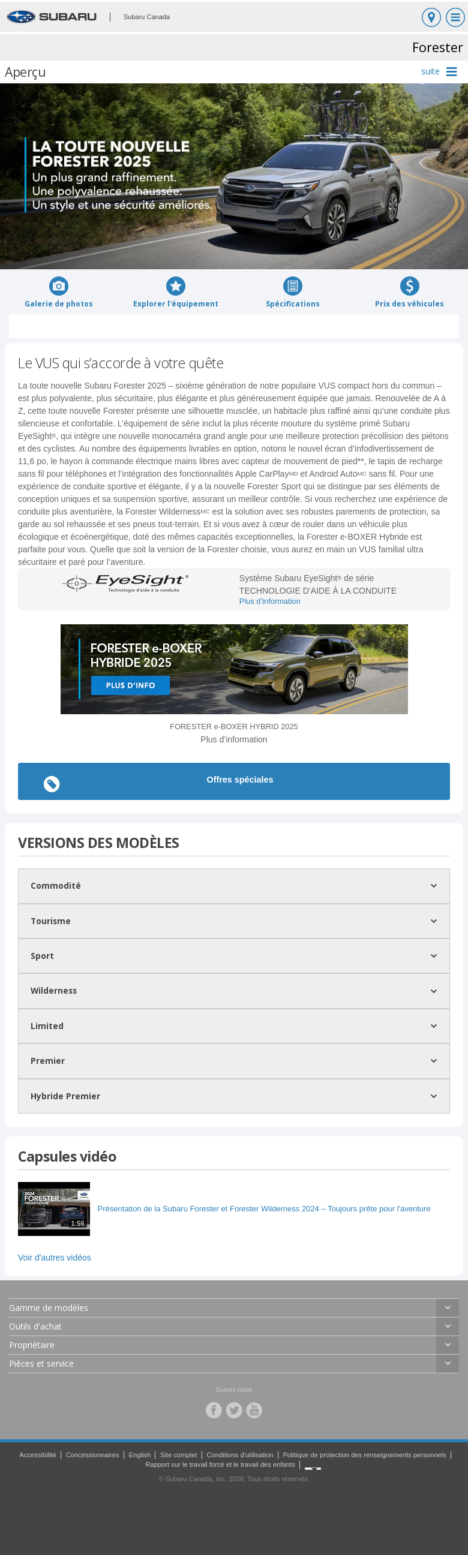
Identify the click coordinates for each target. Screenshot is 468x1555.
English (139, 1454)
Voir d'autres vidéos (54, 1257)
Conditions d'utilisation (240, 1454)
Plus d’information (270, 601)
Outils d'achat (35, 1326)
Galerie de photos (59, 292)
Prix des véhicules (409, 292)
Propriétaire (32, 1345)
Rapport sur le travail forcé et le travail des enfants (220, 1464)
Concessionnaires (92, 1454)
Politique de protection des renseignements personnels (364, 1454)
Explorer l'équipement (175, 292)
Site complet (178, 1454)
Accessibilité (37, 1454)
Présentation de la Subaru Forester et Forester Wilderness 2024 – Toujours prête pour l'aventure (264, 1208)
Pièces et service (41, 1363)
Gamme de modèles (48, 1307)
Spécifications (293, 292)
